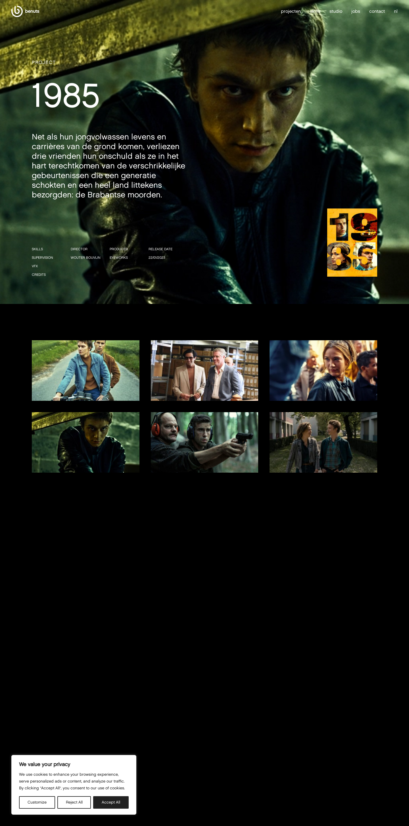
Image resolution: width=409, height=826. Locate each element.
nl (396, 11)
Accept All (111, 802)
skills (315, 11)
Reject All (74, 802)
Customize (37, 802)
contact (377, 11)
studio (335, 11)
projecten (291, 11)
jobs (355, 11)
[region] (73, 785)
